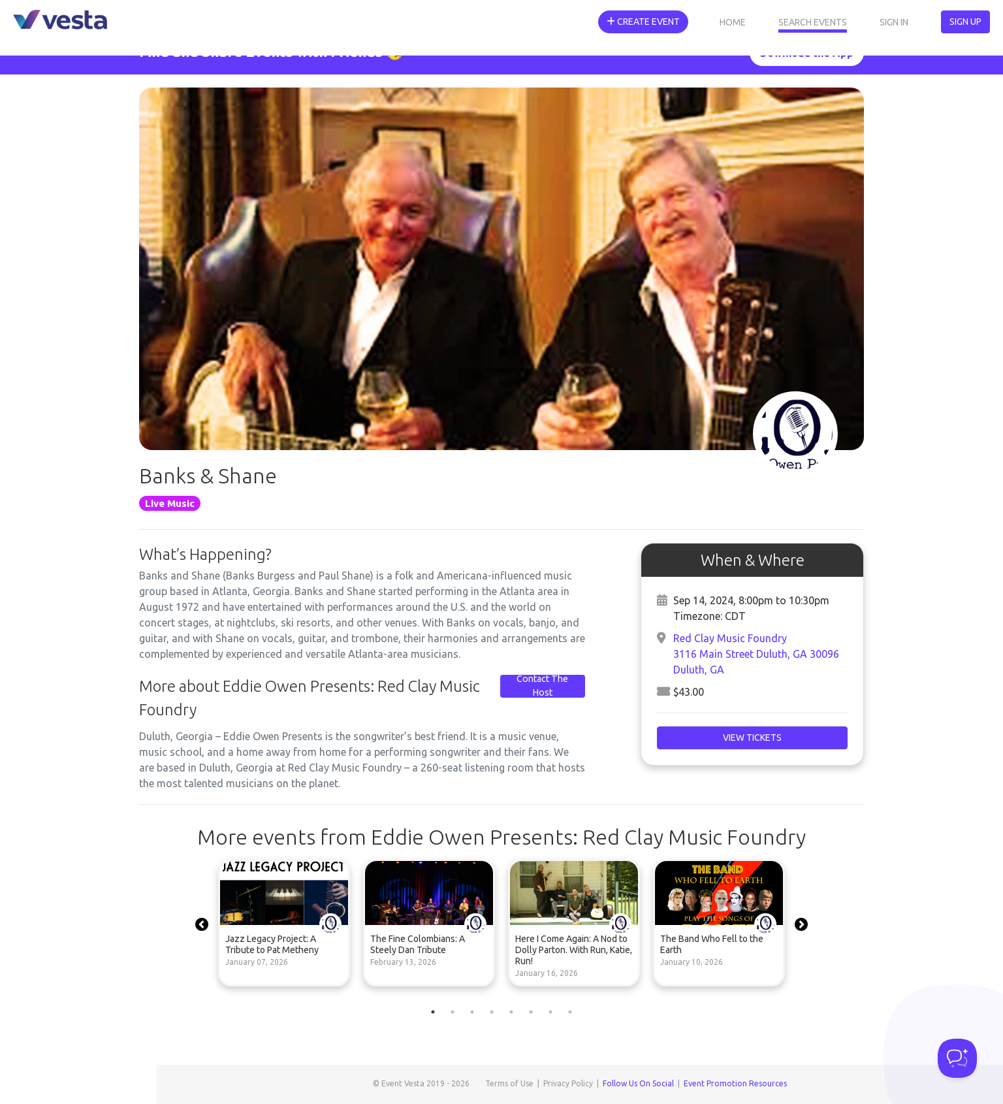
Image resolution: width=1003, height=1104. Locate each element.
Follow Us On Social (638, 1083)
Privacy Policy (568, 1083)
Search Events (812, 22)
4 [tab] (491, 1011)
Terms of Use (509, 1083)
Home (733, 22)
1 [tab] (432, 1011)
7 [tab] (550, 1011)
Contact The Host (542, 686)
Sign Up (965, 21)
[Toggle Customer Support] (957, 1058)
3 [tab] (472, 1011)
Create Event (643, 21)
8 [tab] (570, 1011)
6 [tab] (530, 1011)
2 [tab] (452, 1011)
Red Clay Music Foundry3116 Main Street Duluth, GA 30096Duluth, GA (756, 653)
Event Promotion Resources (735, 1083)
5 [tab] (511, 1011)
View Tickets (752, 737)
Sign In (894, 22)
